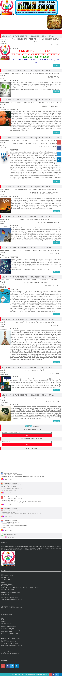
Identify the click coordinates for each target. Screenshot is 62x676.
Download (56, 65)
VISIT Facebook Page (10, 533)
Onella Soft (27, 674)
